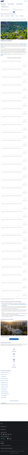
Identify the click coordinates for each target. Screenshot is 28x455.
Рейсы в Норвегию (4, 395)
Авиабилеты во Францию (5, 372)
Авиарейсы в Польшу (4, 382)
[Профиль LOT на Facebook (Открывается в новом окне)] (1, 434)
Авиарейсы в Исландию (4, 380)
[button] (14, 6)
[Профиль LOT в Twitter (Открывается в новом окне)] (10, 434)
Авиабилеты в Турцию (4, 378)
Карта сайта (22, 451)
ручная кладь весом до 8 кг (21, 315)
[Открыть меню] (27, 1)
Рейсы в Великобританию (5, 393)
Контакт (19, 451)
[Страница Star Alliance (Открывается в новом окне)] (14, 445)
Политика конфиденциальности (13, 451)
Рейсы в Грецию (3, 376)
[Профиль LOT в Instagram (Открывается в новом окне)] (8, 434)
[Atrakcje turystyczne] (14, 410)
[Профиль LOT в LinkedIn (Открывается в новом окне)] (6, 434)
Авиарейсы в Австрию (4, 391)
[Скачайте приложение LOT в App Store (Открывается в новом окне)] (9, 438)
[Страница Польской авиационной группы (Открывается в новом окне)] (14, 443)
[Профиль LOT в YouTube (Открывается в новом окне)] (4, 434)
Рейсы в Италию (3, 397)
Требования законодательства (4, 451)
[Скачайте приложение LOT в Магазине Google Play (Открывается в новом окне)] (3, 438)
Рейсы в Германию (4, 389)
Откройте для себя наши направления (14, 448)
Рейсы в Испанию (4, 374)
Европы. (2, 55)
